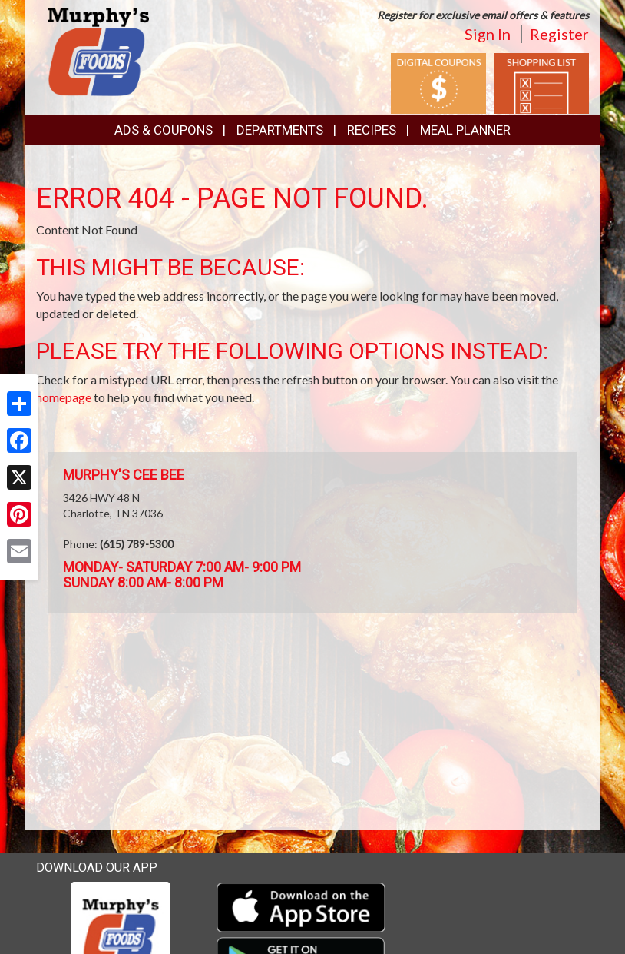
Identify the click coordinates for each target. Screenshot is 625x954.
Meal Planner (465, 130)
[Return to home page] (98, 50)
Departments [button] (279, 130)
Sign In (488, 34)
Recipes (371, 130)
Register (559, 34)
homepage (63, 397)
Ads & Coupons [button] (163, 130)
